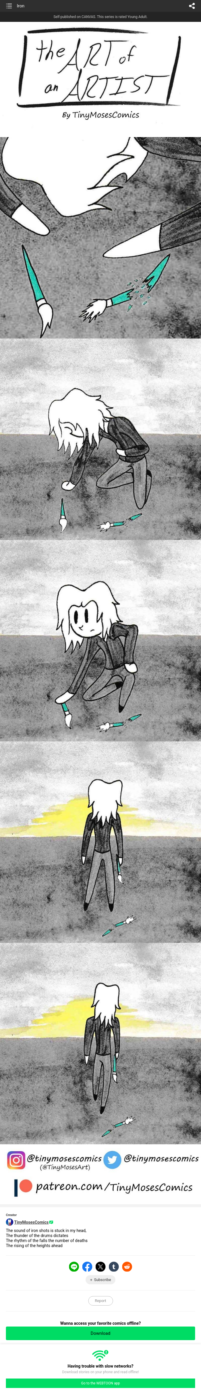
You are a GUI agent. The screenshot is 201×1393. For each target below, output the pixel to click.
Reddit (127, 1267)
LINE (74, 1267)
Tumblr (114, 1267)
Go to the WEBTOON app (100, 1383)
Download (100, 1333)
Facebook (87, 1267)
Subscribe (102, 1280)
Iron (20, 6)
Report (100, 1300)
